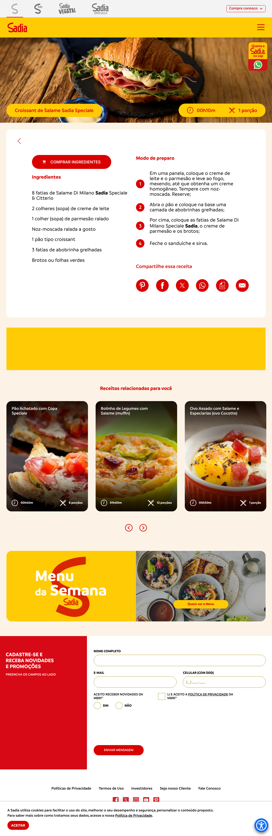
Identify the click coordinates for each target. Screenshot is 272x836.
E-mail (99, 673)
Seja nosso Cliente (175, 789)
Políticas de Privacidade (71, 789)
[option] (47, 456)
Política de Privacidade (133, 816)
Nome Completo (107, 651)
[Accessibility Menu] (261, 825)
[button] (129, 528)
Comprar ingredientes (71, 161)
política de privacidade (208, 694)
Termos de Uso (111, 789)
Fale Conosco (209, 789)
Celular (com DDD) (198, 673)
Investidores (141, 789)
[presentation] (131, 725)
